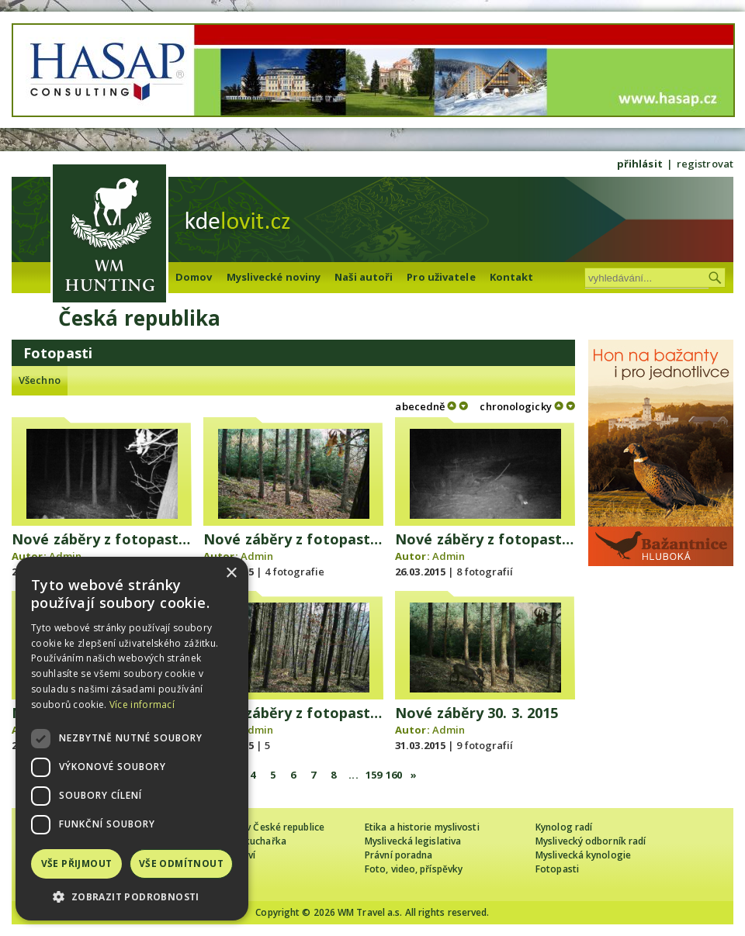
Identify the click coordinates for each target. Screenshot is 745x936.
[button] (132, 897)
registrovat (705, 164)
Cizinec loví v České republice (259, 827)
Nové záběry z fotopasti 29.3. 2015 (324, 712)
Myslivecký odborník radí (590, 841)
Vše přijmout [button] (77, 863)
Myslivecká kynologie (583, 855)
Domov (194, 277)
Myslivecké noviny (274, 277)
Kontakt (512, 277)
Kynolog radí (563, 827)
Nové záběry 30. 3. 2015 (476, 712)
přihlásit (640, 164)
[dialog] (132, 738)
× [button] (231, 573)
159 (374, 775)
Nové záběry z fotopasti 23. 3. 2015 (135, 539)
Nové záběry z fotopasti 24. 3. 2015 (326, 539)
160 (394, 775)
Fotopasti (557, 869)
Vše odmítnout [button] (181, 863)
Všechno (40, 380)
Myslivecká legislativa (413, 841)
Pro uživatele (441, 277)
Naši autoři (363, 277)
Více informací (142, 704)
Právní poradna (398, 855)
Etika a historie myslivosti (422, 827)
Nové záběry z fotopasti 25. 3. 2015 (518, 539)
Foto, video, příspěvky (414, 869)
